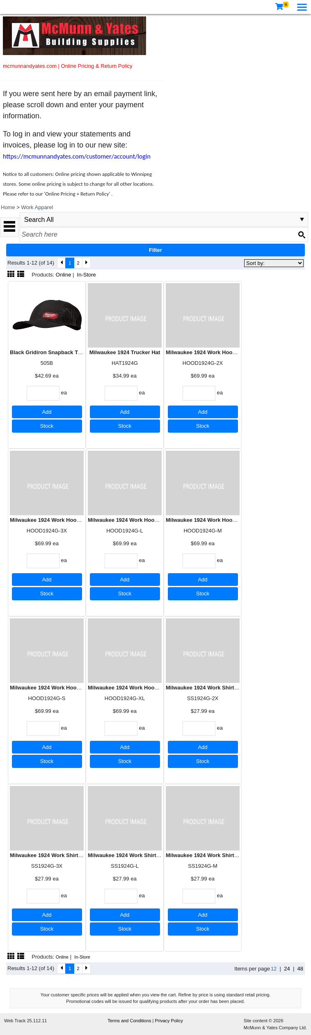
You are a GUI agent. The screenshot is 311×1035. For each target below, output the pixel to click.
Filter (155, 250)
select (302, 219)
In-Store (86, 275)
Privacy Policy (169, 1020)
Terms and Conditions (129, 1020)
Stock (47, 426)
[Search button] (301, 234)
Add (46, 412)
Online (63, 275)
